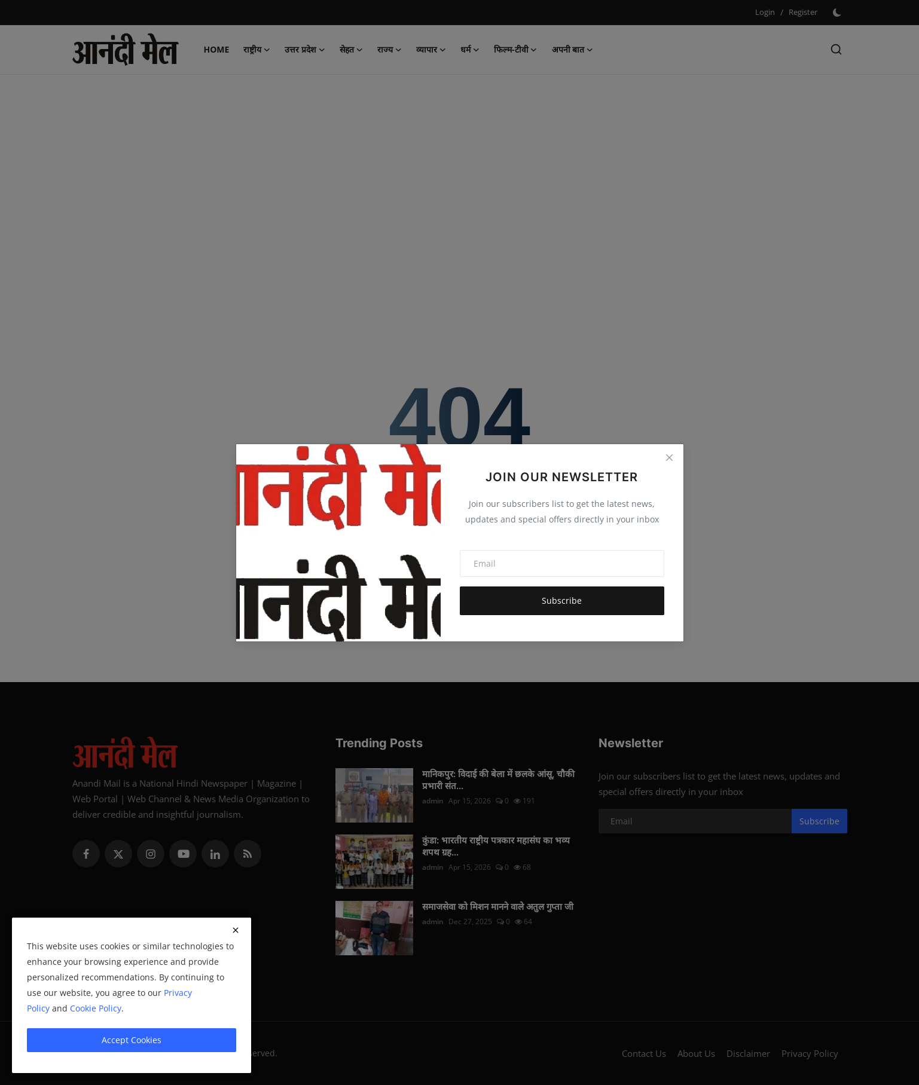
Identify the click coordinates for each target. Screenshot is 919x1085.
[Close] (669, 458)
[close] (235, 930)
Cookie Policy (95, 1008)
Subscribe (562, 600)
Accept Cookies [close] (131, 1040)
